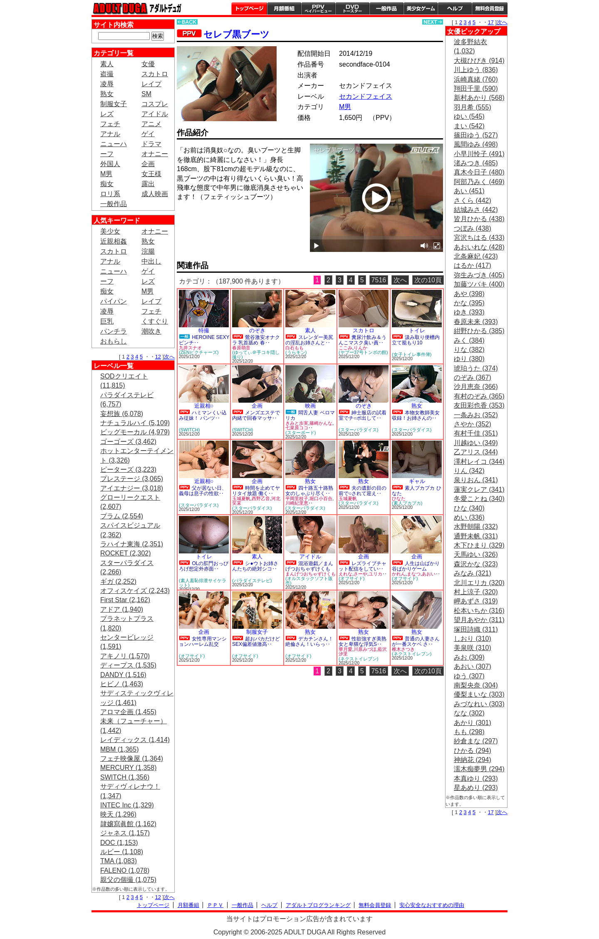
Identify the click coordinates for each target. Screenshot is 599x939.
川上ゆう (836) (476, 69)
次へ (169, 357)
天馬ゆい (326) (476, 554)
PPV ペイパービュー (318, 8)
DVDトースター (352, 8)
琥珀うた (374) (476, 368)
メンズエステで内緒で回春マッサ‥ (256, 415)
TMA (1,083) (118, 860)
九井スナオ (190, 347)
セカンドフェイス (365, 96)
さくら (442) (472, 200)
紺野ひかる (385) (479, 330)
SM (146, 93)
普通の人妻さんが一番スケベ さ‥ (416, 641)
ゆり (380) (469, 358)
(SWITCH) (189, 429)
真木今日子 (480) (479, 172)
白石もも (294, 347)
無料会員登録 (375, 905)
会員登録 (489, 8)
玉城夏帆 (241, 498)
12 (158, 357)
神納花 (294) (472, 759)
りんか (360, 347)
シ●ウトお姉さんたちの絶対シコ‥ (255, 566)
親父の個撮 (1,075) (128, 879)
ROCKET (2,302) (125, 553)
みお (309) (469, 657)
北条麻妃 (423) (476, 256)
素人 (107, 63)
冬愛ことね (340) (479, 498)
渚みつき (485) (476, 163)
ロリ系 (110, 193)
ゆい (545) (469, 116)
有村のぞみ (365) (479, 396)
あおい (429, 573)
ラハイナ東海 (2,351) (131, 544)
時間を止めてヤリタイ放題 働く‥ (256, 490)
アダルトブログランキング (318, 905)
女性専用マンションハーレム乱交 (203, 641)
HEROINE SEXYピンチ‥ (204, 340)
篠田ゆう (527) (476, 135)
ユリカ (375, 573)
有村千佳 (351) (476, 433)
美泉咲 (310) (472, 647)
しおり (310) (472, 638)
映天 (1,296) (118, 814)
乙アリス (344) (476, 452)
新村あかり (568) (479, 97)
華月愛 (345, 649)
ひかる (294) (472, 750)
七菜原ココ (296, 427)
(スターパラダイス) (358, 429)
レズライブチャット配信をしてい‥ (362, 566)
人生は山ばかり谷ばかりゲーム (416, 566)
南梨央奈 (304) (476, 685)
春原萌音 (241, 347)
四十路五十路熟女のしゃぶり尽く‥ (309, 490)
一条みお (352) (476, 414)
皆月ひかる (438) (479, 218)
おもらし (113, 341)
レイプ (151, 83)
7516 (378, 280)
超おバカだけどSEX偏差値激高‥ (256, 641)
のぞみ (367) (472, 377)
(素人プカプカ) (407, 503)
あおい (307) (472, 666)
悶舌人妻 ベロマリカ (310, 415)
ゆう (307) (469, 676)
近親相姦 (113, 241)
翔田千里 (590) (476, 88)
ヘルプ (455, 8)
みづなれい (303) (479, 703)
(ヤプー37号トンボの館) (363, 352)
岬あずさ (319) (476, 601)
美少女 (110, 231)
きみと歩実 (296, 423)
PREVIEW (241, 220)
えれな (345, 573)
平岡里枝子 (296, 498)
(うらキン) (296, 352)
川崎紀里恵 (296, 503)
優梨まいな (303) (479, 694)
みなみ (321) (472, 573)
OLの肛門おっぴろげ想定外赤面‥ (203, 566)
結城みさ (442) (476, 209)
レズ (107, 113)
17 (491, 22)
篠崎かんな (320, 423)
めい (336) (469, 517)
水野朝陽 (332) (476, 526)
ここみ (345, 347)
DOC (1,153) (119, 842)
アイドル (154, 113)
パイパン (113, 301)
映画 (310, 406)
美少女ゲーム (420, 8)
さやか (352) (472, 424)
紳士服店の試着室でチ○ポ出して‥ (362, 415)
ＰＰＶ (215, 905)
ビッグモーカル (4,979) (135, 432)
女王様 (151, 173)
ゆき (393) (469, 312)
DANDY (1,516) (123, 674)
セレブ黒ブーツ (236, 34)
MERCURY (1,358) (128, 767)
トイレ (417, 330)
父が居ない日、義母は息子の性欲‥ (203, 490)
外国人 (110, 163)
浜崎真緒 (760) (476, 79)
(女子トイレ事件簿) (411, 354)
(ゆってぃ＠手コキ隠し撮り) (256, 354)
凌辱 (107, 83)
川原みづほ (365, 649)
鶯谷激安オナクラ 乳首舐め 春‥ (256, 340)
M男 (106, 173)
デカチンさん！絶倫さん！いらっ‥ (309, 641)
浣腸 (148, 251)
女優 (148, 63)
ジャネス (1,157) (125, 833)
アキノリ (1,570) (125, 656)
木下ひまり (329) (479, 545)
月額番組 (284, 8)
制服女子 (113, 103)
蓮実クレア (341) (479, 489)
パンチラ (113, 331)
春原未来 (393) (476, 321)
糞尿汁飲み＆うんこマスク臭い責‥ (362, 340)
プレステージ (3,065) (131, 478)
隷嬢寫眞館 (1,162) (128, 823)
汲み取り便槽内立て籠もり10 (416, 340)
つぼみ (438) (472, 228)
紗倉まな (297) (476, 741)
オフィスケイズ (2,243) (135, 590)
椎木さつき (403, 649)
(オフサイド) (351, 578)
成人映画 (154, 193)
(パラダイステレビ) (252, 580)
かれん (399, 573)
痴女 (107, 183)
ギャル (417, 481)
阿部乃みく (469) (479, 181)
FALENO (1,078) (124, 870)
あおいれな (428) (479, 247)
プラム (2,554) (121, 516)
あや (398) (469, 293)
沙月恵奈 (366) (476, 386)
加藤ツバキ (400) (479, 284)
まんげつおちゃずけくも (310, 573)
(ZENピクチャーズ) (198, 352)
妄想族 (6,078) (121, 413)
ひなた (399, 498)
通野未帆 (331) (476, 536)
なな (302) (469, 713)
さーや (360, 573)
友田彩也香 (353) (479, 405)
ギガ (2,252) (118, 581)
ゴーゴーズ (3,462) (128, 441)
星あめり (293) (476, 787)
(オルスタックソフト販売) (309, 580)
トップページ (249, 8)
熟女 (107, 93)
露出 (148, 183)
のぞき (257, 330)
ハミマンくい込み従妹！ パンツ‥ (203, 415)
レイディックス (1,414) (135, 739)
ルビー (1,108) (121, 851)
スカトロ (154, 73)
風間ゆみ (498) (476, 144)
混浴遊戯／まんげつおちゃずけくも (309, 566)
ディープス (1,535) (128, 665)
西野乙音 (261, 498)
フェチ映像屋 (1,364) (131, 758)
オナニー (154, 153)
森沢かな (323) (476, 564)
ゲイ (148, 133)
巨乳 (107, 321)
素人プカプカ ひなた (416, 490)
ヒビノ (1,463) (121, 683)
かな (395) (469, 302)
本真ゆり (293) (476, 778)
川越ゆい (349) (476, 442)
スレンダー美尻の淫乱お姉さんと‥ (309, 340)
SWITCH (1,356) (124, 777)
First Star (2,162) (125, 599)
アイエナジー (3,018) (131, 488)
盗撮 (107, 73)
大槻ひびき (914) (479, 60)
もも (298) (469, 731)
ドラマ (151, 143)
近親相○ (204, 406)
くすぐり (154, 321)
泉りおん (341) (476, 479)
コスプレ (154, 103)
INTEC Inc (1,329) (127, 805)
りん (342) (469, 470)
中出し (151, 261)
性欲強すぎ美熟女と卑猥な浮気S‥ (362, 641)
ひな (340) (469, 508)
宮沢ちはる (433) (479, 237)
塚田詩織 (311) (476, 629)
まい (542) (469, 126)
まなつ (414, 573)
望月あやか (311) (479, 619)
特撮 (203, 330)
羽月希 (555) (472, 107)
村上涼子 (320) (476, 591)
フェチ (110, 123)
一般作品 (386, 8)
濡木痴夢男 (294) (479, 768)
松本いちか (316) (479, 610)
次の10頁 (428, 280)
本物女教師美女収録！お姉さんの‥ (416, 415)
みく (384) (469, 340)
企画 (148, 163)
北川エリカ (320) (479, 582)
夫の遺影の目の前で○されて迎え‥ (362, 490)
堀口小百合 (320, 498)
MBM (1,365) (119, 749)
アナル (110, 133)
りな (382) (469, 349)
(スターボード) (300, 432)
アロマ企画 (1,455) (128, 711)
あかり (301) (472, 722)
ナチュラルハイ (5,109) (135, 422)
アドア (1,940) (121, 609)
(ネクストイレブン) (358, 658)
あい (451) (469, 190)
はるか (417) (472, 265)
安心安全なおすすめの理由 (431, 905)
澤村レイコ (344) (479, 461)
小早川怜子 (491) (479, 153)
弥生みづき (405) (479, 275)
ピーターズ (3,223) (128, 469)
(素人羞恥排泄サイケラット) (202, 583)
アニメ (151, 123)
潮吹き (151, 331)
